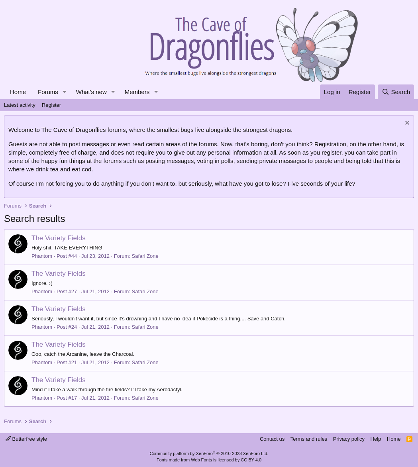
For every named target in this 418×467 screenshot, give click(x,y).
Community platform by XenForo (209, 453)
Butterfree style (26, 439)
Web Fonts (201, 459)
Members (137, 91)
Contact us (272, 439)
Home (18, 91)
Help (376, 439)
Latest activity (19, 105)
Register (51, 105)
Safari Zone (145, 256)
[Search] (396, 91)
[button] (64, 91)
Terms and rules (308, 439)
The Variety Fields (58, 238)
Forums (48, 91)
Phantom (41, 256)
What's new (91, 91)
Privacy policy (349, 439)
